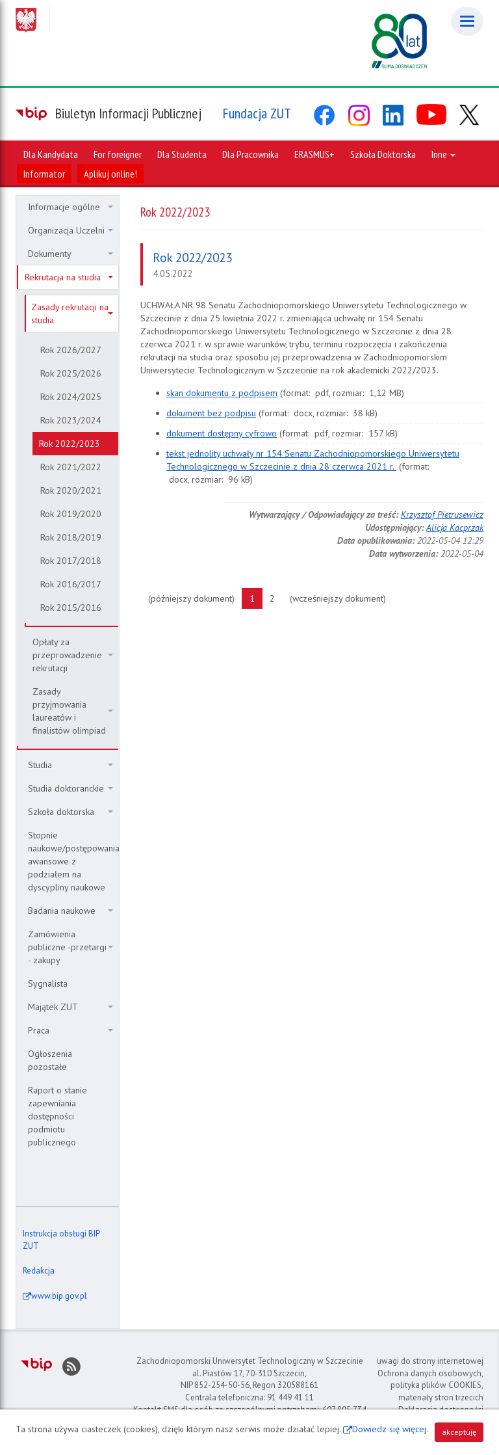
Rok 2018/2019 (70, 537)
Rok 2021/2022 (70, 467)
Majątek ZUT (70, 1007)
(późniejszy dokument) (195, 597)
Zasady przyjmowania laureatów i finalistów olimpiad (72, 711)
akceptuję (459, 1432)
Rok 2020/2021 (70, 490)
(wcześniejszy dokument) (342, 597)
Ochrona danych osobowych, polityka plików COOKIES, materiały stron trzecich (430, 1385)
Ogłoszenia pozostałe (50, 1060)
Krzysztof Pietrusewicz (442, 514)
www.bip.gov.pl (59, 1295)
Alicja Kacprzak (454, 527)
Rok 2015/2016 (70, 607)
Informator (44, 173)
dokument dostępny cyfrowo (221, 433)
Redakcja (39, 1270)
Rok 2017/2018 (70, 561)
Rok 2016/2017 (70, 584)
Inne (443, 154)
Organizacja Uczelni (70, 230)
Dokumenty (70, 254)
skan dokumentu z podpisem (221, 393)
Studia (70, 765)
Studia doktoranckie (70, 788)
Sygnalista (48, 983)
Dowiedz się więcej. (390, 1429)
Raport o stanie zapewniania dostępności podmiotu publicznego (57, 1116)
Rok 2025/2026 (70, 373)
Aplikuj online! (110, 173)
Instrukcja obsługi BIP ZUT (61, 1239)
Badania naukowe (70, 910)
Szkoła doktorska (70, 812)
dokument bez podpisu (211, 413)
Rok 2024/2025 (70, 397)
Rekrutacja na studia (69, 277)
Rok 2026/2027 (70, 350)
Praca (70, 1030)
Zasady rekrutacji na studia (72, 313)
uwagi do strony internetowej (430, 1361)
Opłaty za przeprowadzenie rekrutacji (72, 655)
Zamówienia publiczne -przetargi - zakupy (70, 947)
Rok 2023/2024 (70, 420)
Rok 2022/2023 (69, 443)
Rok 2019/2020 (70, 514)
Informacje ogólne (70, 207)
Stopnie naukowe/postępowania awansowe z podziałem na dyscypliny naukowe (73, 861)
